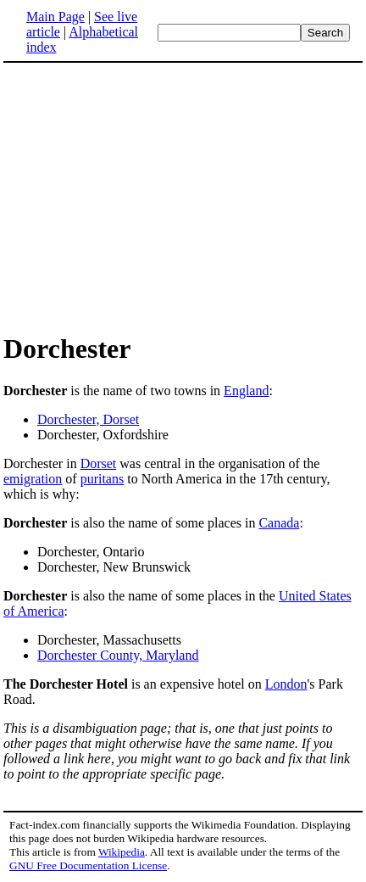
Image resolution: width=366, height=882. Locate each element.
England (246, 390)
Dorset (98, 463)
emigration (32, 479)
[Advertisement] (145, 196)
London (286, 684)
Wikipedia (121, 852)
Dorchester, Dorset (88, 419)
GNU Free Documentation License (88, 865)
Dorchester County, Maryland (117, 655)
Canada (278, 523)
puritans (102, 479)
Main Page (55, 16)
